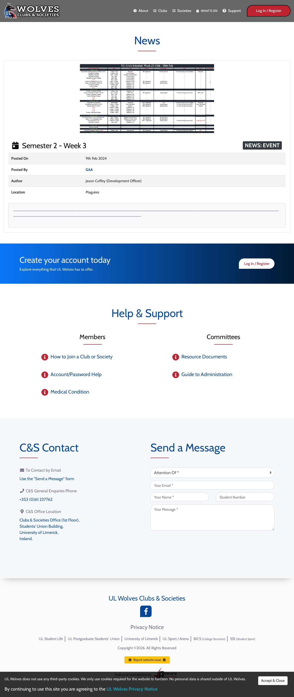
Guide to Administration (206, 374)
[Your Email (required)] (212, 485)
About (140, 10)
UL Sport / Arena (176, 639)
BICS (209, 639)
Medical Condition (70, 392)
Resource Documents (204, 357)
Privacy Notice (147, 627)
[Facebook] (147, 612)
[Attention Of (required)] (212, 472)
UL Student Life (51, 639)
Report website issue (147, 660)
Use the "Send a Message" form (47, 478)
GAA (89, 169)
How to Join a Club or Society (82, 357)
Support (232, 10)
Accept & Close (273, 680)
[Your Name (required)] (179, 497)
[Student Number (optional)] (245, 497)
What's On (207, 11)
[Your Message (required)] (212, 517)
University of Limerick (141, 639)
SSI (242, 639)
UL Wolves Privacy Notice (132, 689)
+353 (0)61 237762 (36, 499)
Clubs (160, 10)
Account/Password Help (76, 374)
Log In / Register (268, 10)
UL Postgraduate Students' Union (94, 639)
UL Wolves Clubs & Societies (147, 598)
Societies (181, 10)
